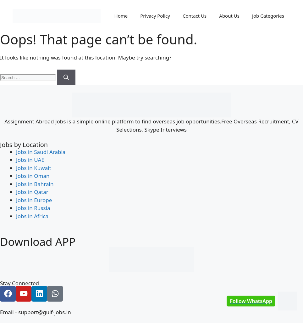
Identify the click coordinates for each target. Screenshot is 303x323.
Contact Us (195, 16)
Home (121, 16)
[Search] (66, 77)
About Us (229, 16)
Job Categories (268, 16)
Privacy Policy (155, 16)
